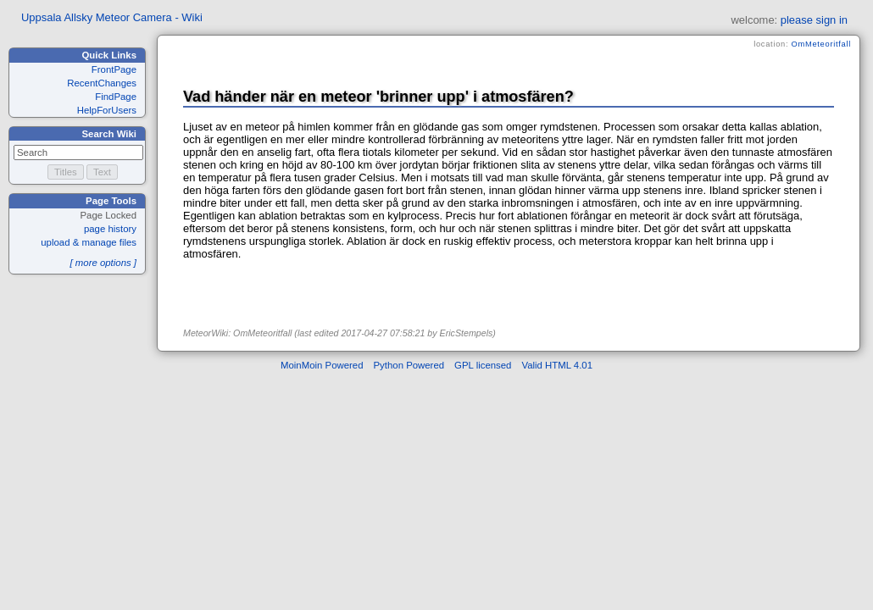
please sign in (814, 20)
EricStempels (466, 333)
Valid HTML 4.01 (556, 365)
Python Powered (409, 365)
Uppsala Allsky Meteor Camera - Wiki (112, 17)
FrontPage (114, 69)
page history (110, 229)
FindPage (115, 97)
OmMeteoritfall (821, 44)
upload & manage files (88, 242)
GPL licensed (482, 365)
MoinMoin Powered (322, 365)
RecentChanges (101, 83)
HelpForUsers (106, 110)
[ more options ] (103, 263)
